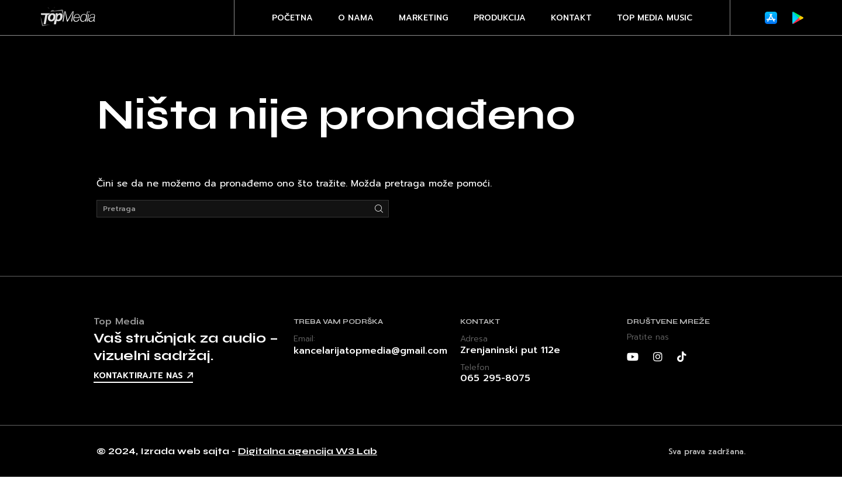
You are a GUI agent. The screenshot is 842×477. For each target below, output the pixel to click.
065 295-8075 (495, 378)
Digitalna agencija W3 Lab (307, 451)
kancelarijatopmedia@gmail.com (370, 351)
